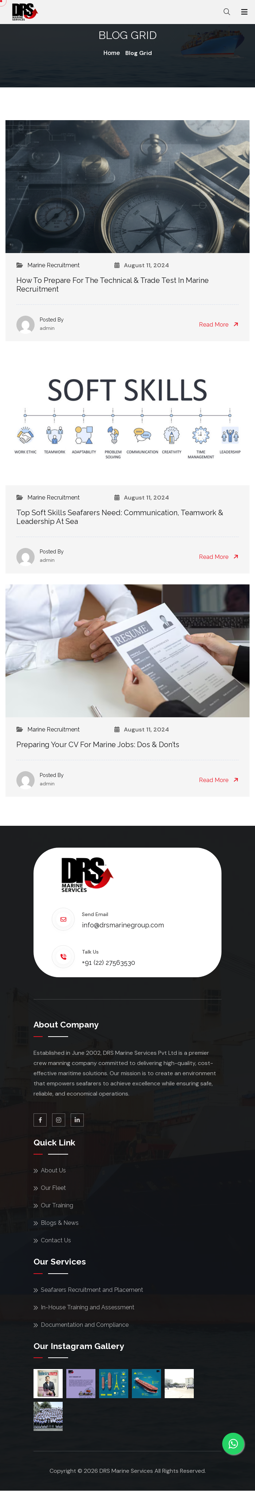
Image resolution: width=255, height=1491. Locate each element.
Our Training (57, 1205)
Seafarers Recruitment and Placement (92, 1289)
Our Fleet (53, 1187)
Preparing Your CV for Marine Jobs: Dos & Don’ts (97, 744)
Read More (219, 324)
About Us (53, 1170)
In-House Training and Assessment (87, 1307)
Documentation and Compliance (85, 1324)
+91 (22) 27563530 (108, 962)
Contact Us (56, 1240)
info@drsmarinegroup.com (123, 925)
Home (111, 53)
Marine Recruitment (53, 265)
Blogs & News (60, 1222)
